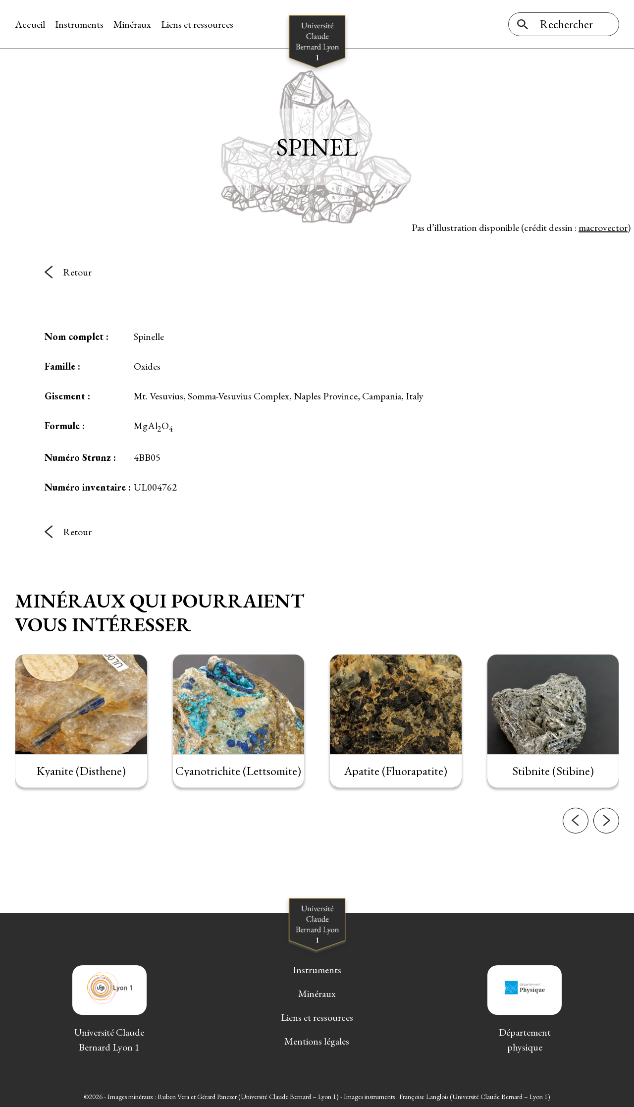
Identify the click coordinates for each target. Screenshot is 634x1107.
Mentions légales (316, 1041)
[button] (575, 838)
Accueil (30, 24)
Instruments (79, 24)
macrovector (603, 227)
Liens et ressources (197, 24)
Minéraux (132, 24)
